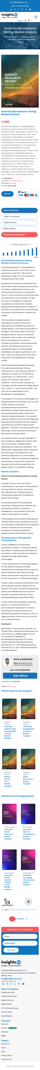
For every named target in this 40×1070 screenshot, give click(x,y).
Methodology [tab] (10, 228)
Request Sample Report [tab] (14, 235)
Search (20, 21)
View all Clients (20, 919)
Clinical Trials (6, 1012)
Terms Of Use (6, 1059)
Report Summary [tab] (11, 210)
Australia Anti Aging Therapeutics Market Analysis (29, 880)
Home (6, 37)
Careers (9, 1028)
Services (4, 1032)
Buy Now (7, 194)
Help (3, 1051)
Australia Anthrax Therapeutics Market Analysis (29, 834)
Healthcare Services (28, 37)
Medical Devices (7, 1000)
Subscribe (11, 950)
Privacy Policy (6, 1055)
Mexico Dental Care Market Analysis (8, 781)
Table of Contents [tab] (12, 216)
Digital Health (6, 1004)
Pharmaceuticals (7, 992)
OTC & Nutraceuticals (9, 1008)
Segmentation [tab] (10, 222)
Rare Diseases (6, 1016)
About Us (4, 1024)
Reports (15, 37)
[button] (2, 909)
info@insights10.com (19, 2)
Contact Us (5, 1044)
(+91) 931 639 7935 (8, 981)
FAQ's (3, 1048)
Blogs (3, 1036)
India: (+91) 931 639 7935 (20, 6)
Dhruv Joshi (12, 686)
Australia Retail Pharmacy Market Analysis (8, 834)
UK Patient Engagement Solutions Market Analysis (28, 731)
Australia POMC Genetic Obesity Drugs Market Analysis (8, 882)
